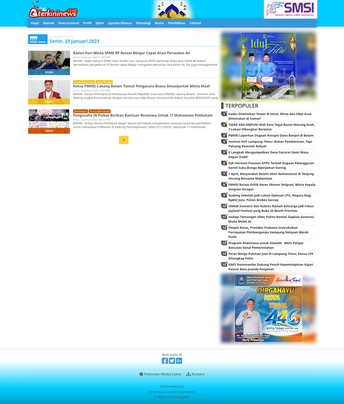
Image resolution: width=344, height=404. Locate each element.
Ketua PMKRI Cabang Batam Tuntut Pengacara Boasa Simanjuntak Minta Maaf (141, 86)
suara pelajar (104, 82)
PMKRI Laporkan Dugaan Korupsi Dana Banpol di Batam (271, 135)
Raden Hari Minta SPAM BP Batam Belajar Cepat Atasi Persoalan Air (131, 52)
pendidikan (80, 111)
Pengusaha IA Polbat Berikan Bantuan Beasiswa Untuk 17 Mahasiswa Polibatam (143, 115)
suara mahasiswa (84, 82)
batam (49, 72)
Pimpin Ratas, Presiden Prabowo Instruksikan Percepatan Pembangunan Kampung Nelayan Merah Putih (268, 232)
